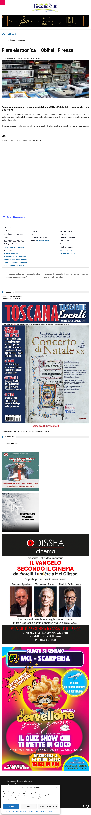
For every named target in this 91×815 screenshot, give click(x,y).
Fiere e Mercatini (10, 247)
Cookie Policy (10, 811)
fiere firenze (15, 260)
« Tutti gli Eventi (9, 34)
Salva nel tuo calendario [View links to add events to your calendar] (16, 217)
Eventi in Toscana (12, 443)
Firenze (21, 247)
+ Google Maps (43, 240)
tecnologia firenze (17, 265)
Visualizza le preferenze (48, 806)
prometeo (14, 263)
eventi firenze (9, 254)
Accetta (11, 806)
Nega (29, 806)
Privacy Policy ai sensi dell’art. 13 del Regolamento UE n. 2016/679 (34, 811)
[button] (57, 787)
